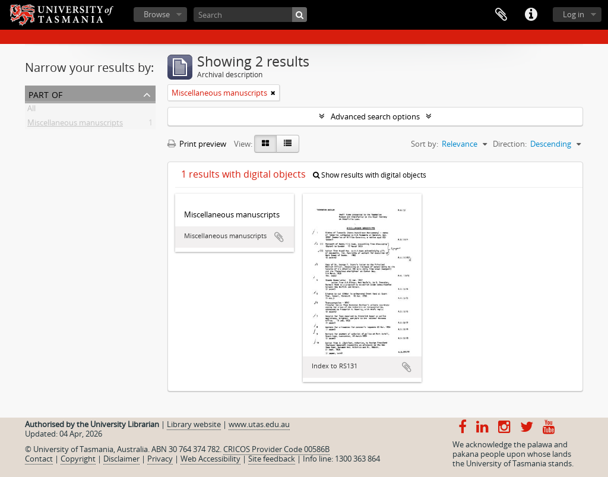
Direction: (510, 143)
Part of (45, 94)
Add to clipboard (279, 237)
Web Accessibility (210, 458)
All (31, 110)
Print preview (196, 143)
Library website (194, 424)
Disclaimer (121, 458)
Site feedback (271, 458)
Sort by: (424, 143)
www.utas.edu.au (259, 424)
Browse (157, 14)
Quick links (531, 15)
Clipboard (501, 15)
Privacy (160, 458)
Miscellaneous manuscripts (75, 124)
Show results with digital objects (369, 175)
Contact (39, 458)
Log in (573, 14)
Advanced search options (375, 116)
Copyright (78, 458)
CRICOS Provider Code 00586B (276, 449)
